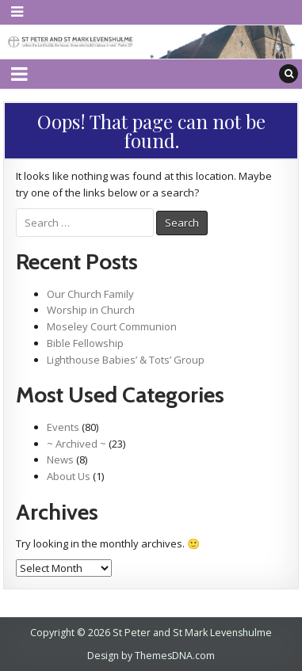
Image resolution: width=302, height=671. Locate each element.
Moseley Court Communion (112, 326)
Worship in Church (91, 310)
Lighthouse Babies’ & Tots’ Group (126, 360)
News (60, 459)
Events (63, 427)
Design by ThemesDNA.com (151, 655)
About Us (68, 476)
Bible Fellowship (85, 343)
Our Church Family (90, 294)
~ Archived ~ (76, 444)
